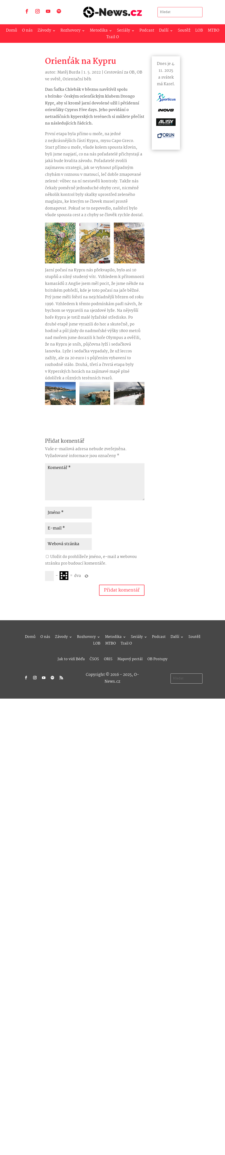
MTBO (213, 31)
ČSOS (94, 658)
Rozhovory (70, 31)
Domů (11, 31)
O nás (27, 31)
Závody (44, 31)
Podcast (146, 31)
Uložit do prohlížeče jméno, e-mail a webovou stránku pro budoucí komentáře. (91, 560)
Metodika (99, 31)
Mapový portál (129, 658)
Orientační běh (77, 79)
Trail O (112, 38)
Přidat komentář (122, 590)
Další (164, 31)
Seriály (123, 31)
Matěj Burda (68, 72)
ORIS (108, 658)
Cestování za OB (119, 72)
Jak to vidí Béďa (71, 658)
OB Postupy (157, 658)
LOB (199, 31)
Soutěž (184, 31)
